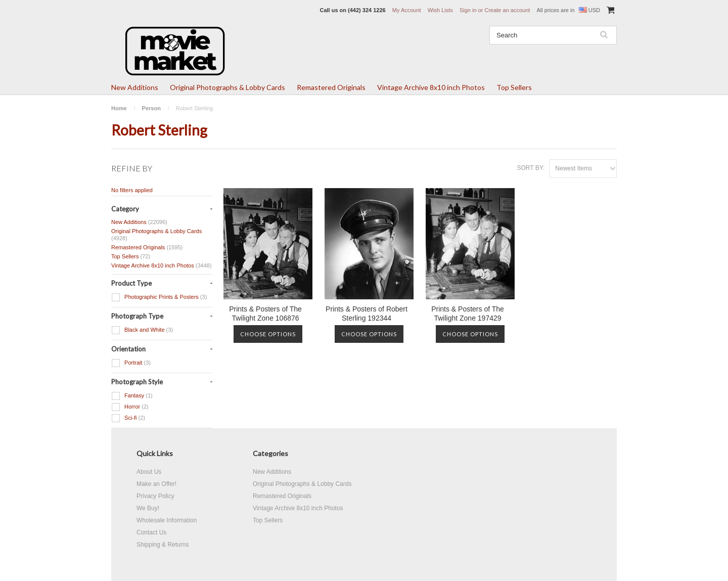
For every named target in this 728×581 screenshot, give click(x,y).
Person (151, 108)
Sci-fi (128, 418)
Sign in (468, 10)
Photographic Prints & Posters (159, 297)
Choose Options (268, 334)
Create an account (507, 10)
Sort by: (530, 167)
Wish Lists (440, 10)
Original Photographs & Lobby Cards (227, 87)
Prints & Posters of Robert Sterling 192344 (366, 313)
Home (119, 108)
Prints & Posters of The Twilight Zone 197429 (467, 313)
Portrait (131, 363)
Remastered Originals (331, 87)
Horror (130, 407)
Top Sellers (514, 87)
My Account (406, 10)
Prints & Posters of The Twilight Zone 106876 (265, 313)
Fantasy (132, 395)
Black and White (142, 330)
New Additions (134, 87)
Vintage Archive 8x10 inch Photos (431, 87)
